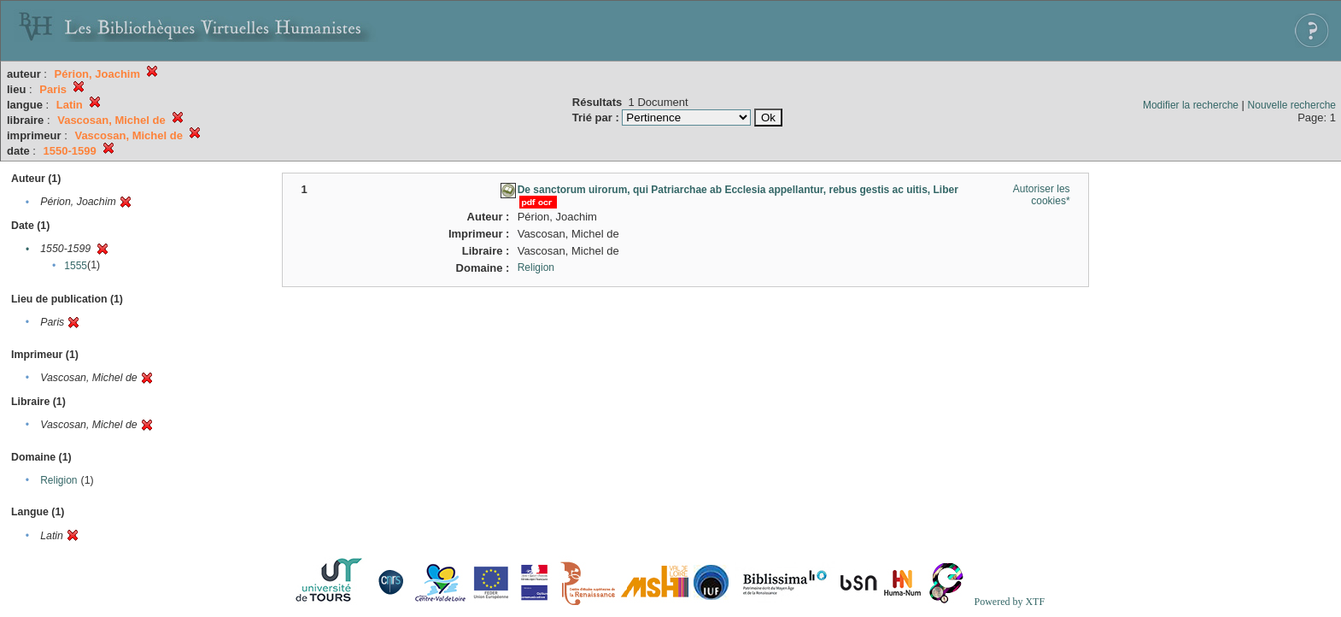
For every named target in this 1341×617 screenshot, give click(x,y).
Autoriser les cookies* (1041, 195)
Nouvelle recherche (1292, 105)
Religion (58, 480)
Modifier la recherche (1191, 105)
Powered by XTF (1009, 602)
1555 (75, 266)
